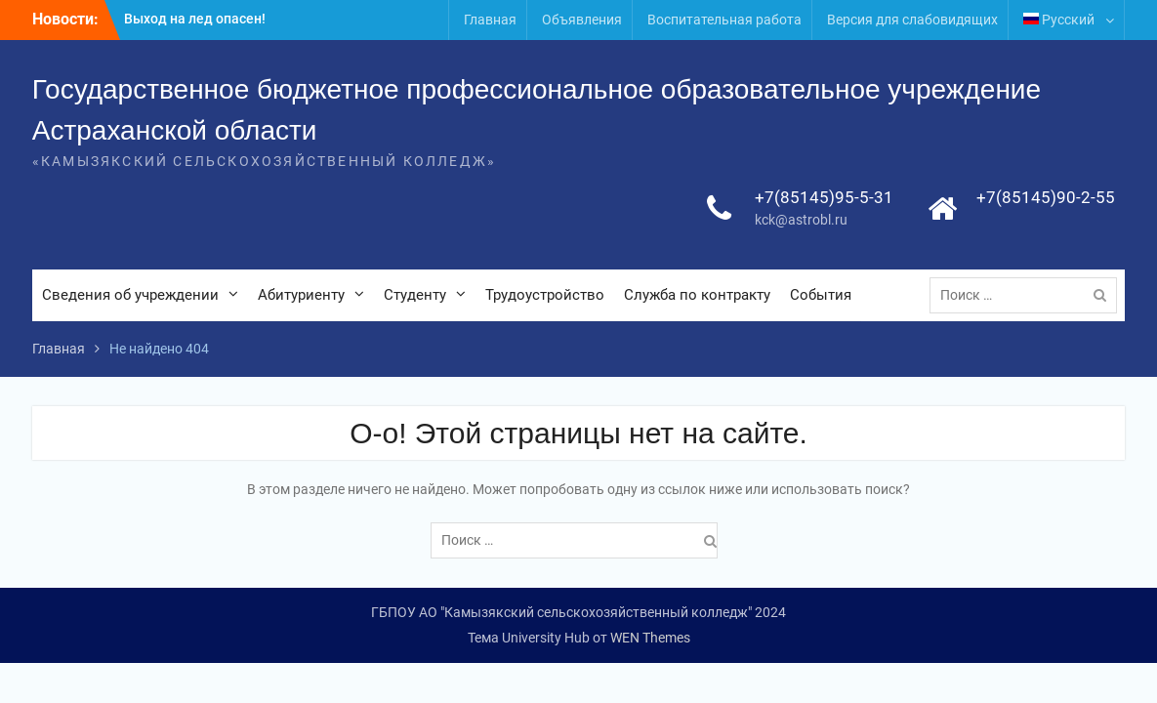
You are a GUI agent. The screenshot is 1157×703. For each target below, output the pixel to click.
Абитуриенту (301, 295)
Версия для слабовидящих (912, 19)
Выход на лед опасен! (195, 18)
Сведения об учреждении (130, 295)
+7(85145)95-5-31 (824, 197)
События (820, 295)
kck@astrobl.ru (801, 219)
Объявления (582, 19)
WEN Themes (650, 637)
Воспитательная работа (724, 19)
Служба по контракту (697, 295)
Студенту (415, 295)
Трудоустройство (544, 295)
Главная (490, 19)
